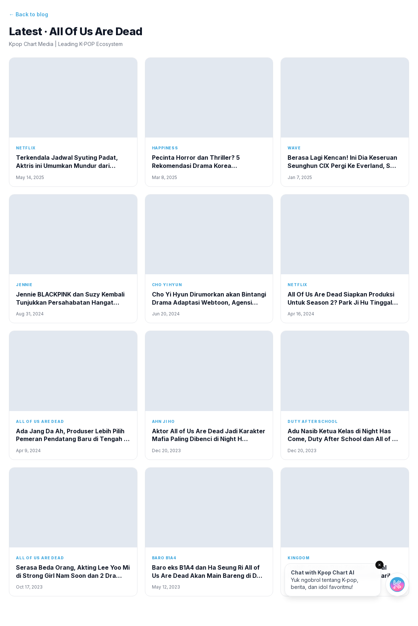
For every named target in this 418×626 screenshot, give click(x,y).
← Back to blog (28, 14)
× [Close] (379, 565)
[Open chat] (397, 584)
